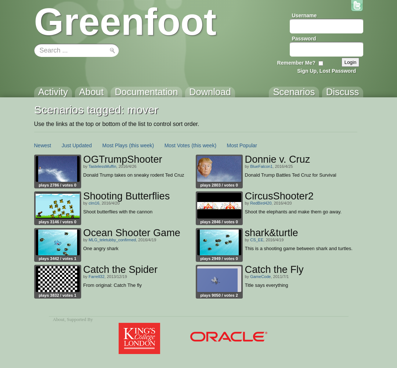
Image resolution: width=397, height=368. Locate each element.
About (59, 319)
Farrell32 (96, 276)
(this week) (141, 145)
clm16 (94, 203)
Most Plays (114, 145)
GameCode (260, 276)
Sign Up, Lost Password (326, 71)
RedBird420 (260, 203)
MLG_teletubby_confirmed (112, 240)
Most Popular (242, 145)
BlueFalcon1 (261, 166)
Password (304, 39)
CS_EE (256, 240)
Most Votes (177, 145)
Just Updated (77, 145)
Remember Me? (296, 63)
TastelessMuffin (102, 166)
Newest (42, 145)
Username (304, 15)
